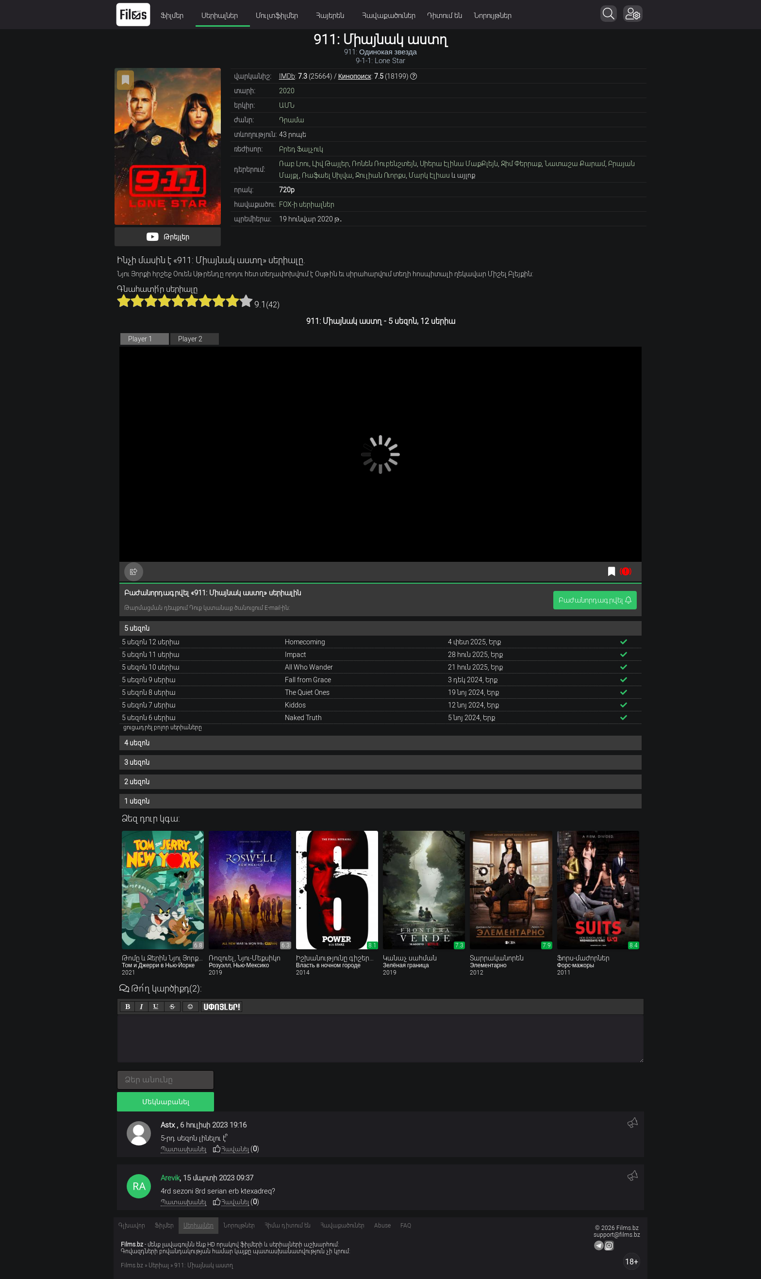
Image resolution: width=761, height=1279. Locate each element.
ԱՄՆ (287, 105)
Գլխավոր (131, 1225)
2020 (287, 91)
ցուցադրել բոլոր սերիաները (162, 727)
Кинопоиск (354, 76)
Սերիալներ (222, 15)
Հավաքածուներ (388, 15)
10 (246, 300)
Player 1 (140, 339)
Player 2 (190, 339)
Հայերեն (333, 15)
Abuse (382, 1225)
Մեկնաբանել (165, 1102)
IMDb (287, 76)
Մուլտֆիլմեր (280, 15)
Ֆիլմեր (175, 15)
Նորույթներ (493, 15)
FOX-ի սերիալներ (306, 204)
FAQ (405, 1225)
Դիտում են (444, 15)
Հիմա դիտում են (288, 1225)
